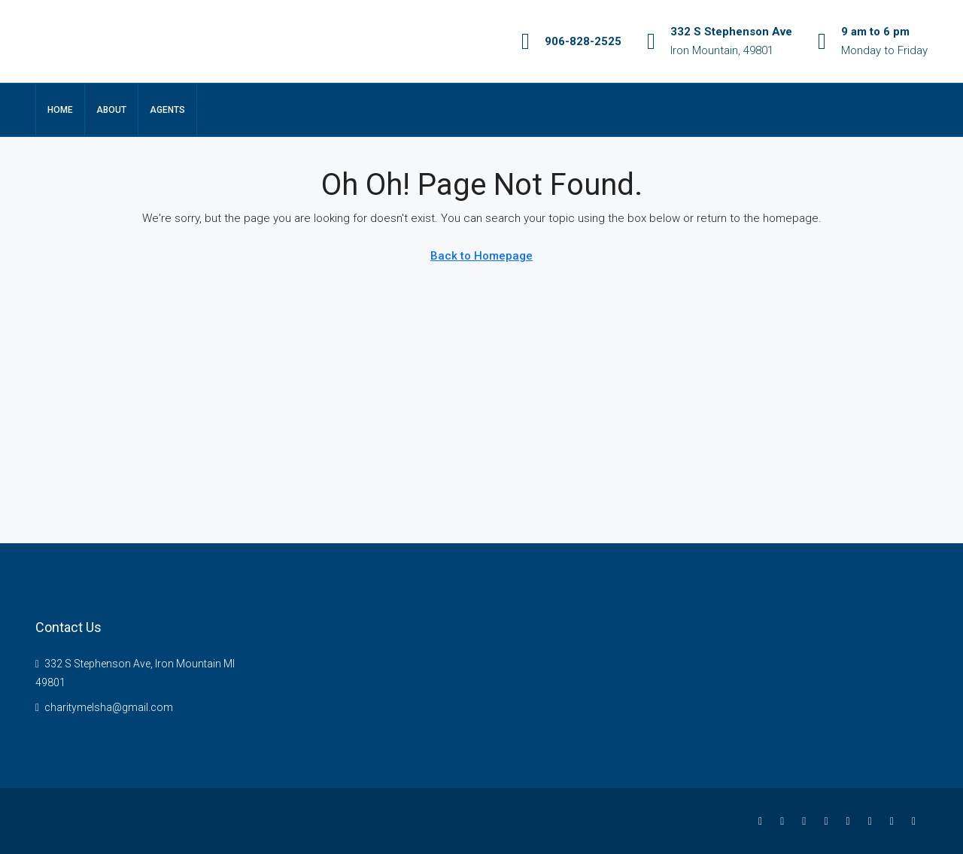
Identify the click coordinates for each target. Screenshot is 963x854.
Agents (167, 110)
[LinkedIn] (829, 821)
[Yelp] (917, 821)
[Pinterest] (895, 821)
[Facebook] (763, 821)
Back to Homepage (481, 256)
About (111, 110)
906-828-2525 (583, 41)
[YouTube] (873, 821)
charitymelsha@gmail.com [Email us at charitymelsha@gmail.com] (108, 707)
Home (60, 110)
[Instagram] (807, 821)
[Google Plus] (851, 821)
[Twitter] (785, 821)
